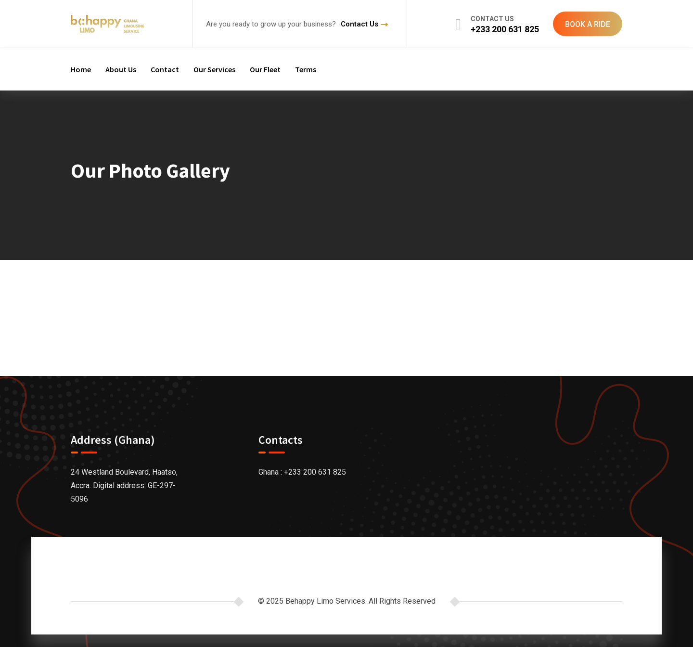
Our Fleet (265, 69)
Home (81, 69)
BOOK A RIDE (587, 24)
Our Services (214, 69)
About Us (120, 69)
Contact (165, 69)
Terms (305, 69)
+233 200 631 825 (505, 29)
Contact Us (359, 24)
